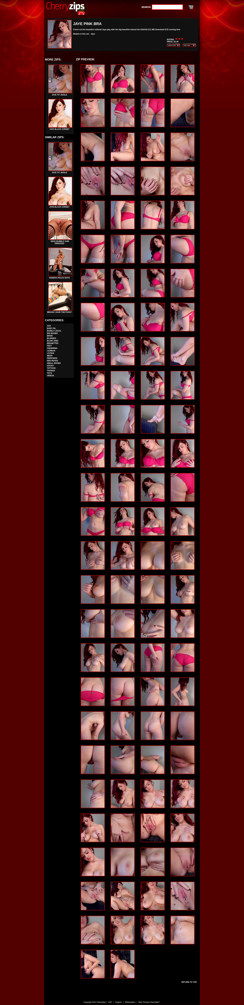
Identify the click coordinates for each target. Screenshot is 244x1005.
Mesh (49, 356)
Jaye (93, 34)
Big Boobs (52, 333)
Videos (50, 376)
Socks (50, 366)
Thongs (51, 371)
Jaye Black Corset (60, 127)
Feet (49, 346)
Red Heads (52, 361)
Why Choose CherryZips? (149, 1002)
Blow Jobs (52, 341)
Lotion (50, 353)
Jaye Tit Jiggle (60, 93)
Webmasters (130, 1002)
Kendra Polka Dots (60, 276)
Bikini (50, 336)
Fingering (52, 348)
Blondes (51, 338)
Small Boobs (54, 363)
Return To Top (189, 982)
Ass (49, 326)
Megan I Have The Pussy (59, 310)
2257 (110, 1002)
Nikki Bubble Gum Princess (60, 241)
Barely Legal (54, 331)
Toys (49, 373)
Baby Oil (51, 328)
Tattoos (51, 368)
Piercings (52, 358)
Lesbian (51, 351)
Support (118, 1002)
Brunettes (52, 343)
